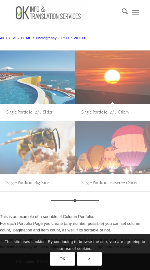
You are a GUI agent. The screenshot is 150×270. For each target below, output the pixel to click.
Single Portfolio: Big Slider (28, 182)
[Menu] (135, 12)
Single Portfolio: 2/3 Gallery (105, 112)
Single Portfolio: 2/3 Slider (29, 112)
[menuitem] (122, 12)
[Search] (122, 12)
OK (63, 259)
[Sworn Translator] (62, 12)
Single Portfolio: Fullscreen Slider (109, 182)
